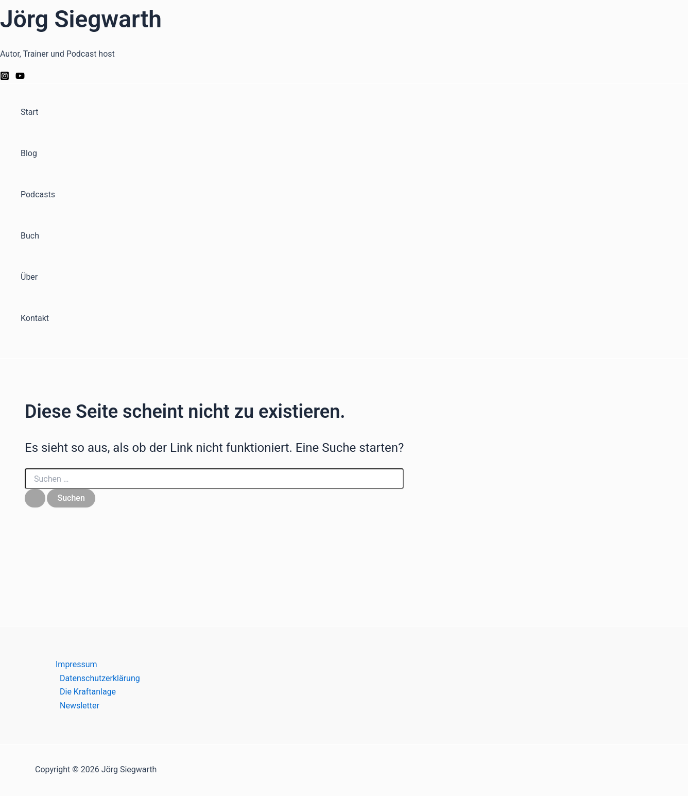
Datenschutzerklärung (100, 678)
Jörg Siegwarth (81, 19)
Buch (30, 236)
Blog (29, 153)
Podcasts (38, 194)
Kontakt (35, 318)
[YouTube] (20, 77)
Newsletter (79, 705)
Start (29, 112)
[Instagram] (4, 77)
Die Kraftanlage (88, 692)
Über (29, 277)
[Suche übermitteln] (35, 498)
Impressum (76, 664)
